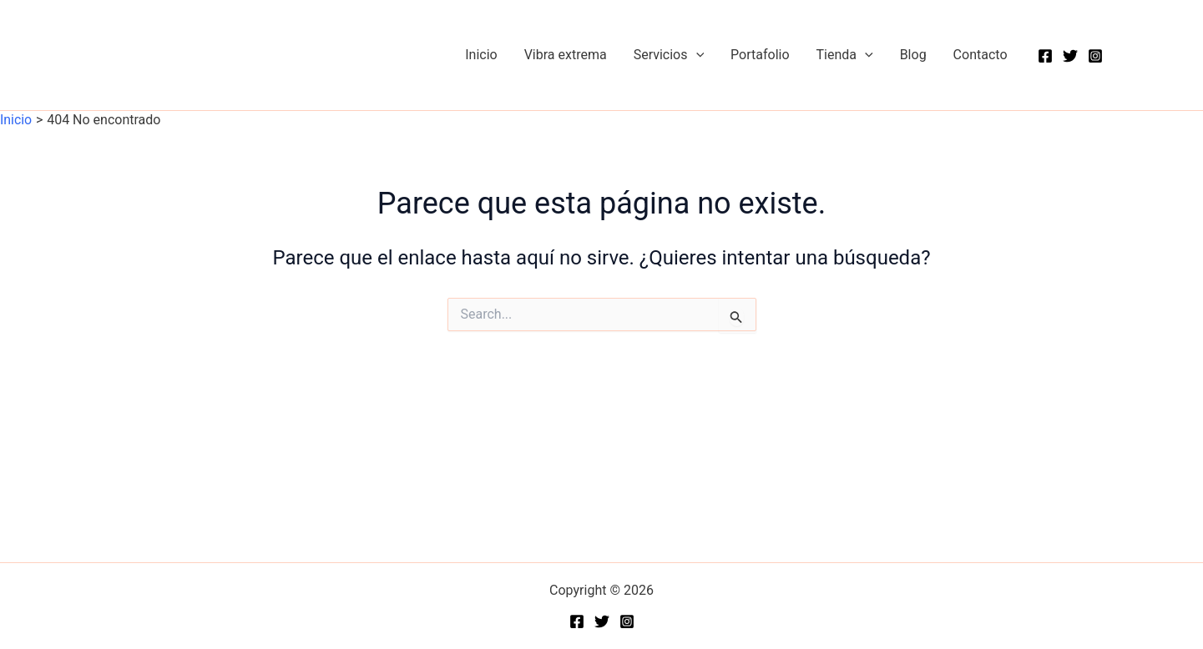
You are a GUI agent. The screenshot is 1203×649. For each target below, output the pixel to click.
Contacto (980, 55)
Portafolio (759, 55)
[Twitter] (1070, 55)
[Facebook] (1045, 55)
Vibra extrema (565, 55)
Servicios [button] (669, 55)
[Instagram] (1095, 55)
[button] (696, 55)
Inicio (481, 55)
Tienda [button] (844, 55)
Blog (913, 55)
